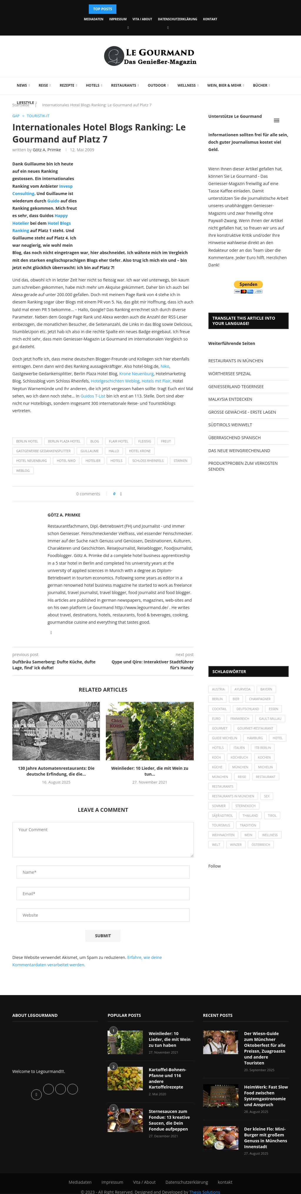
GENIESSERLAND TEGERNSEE (236, 386)
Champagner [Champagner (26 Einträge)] (261, 699)
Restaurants (123, 85)
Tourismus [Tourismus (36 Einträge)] (221, 830)
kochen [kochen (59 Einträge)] (218, 770)
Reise (43, 85)
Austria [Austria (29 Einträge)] (218, 689)
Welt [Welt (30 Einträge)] (216, 850)
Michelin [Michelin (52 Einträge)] (219, 780)
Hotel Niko (66, 461)
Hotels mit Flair (156, 381)
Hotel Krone (140, 451)
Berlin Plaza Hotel (64, 441)
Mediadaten (93, 19)
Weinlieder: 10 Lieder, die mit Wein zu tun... (149, 771)
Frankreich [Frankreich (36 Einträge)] (240, 719)
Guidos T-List (93, 396)
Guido (53, 201)
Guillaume (90, 451)
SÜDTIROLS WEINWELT (230, 424)
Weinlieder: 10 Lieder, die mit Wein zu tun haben (171, 1039)
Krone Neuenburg (136, 374)
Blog (95, 441)
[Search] (286, 120)
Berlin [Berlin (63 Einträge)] (217, 699)
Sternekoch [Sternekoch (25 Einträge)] (246, 810)
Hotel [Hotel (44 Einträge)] (217, 750)
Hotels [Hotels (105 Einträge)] (239, 750)
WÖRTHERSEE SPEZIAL (229, 373)
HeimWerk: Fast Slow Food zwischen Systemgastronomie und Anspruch (265, 1089)
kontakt (210, 19)
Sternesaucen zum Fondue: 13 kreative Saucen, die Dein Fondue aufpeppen (169, 1119)
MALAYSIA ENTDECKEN (230, 399)
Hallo (114, 451)
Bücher (260, 85)
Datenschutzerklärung (177, 19)
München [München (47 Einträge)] (264, 770)
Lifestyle (25, 102)
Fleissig (144, 441)
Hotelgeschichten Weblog (115, 381)
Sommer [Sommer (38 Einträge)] (219, 810)
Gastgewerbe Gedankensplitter (43, 451)
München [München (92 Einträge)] (246, 780)
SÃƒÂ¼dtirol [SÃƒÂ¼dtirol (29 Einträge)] (222, 820)
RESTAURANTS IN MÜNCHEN (235, 360)
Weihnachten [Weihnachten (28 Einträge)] (223, 840)
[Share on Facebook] (121, 494)
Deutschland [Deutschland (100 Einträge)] (248, 709)
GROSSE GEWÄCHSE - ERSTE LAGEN (242, 412)
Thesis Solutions (204, 1185)
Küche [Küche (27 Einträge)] (240, 770)
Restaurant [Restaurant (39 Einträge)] (222, 790)
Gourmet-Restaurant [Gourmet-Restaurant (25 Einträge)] (256, 730)
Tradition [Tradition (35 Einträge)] (249, 830)
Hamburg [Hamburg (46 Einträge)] (256, 740)
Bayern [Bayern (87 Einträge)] (268, 689)
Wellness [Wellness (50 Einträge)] (272, 840)
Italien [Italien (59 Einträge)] (260, 750)
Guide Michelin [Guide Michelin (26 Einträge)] (225, 740)
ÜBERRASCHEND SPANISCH (234, 437)
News (22, 85)
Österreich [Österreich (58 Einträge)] (262, 850)
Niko (164, 366)
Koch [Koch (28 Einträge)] (243, 760)
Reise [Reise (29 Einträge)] (268, 780)
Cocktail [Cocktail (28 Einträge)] (219, 709)
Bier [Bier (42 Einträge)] (236, 699)
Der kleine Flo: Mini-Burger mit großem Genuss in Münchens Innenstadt (265, 1131)
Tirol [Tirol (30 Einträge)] (274, 820)
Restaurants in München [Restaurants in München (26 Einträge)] (233, 800)
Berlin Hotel (27, 441)
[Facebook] (128, 27)
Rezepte (67, 85)
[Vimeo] (167, 27)
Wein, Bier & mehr (224, 85)
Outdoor (157, 85)
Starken (181, 461)
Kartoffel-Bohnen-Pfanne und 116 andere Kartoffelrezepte (167, 1077)
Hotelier (93, 461)
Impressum (118, 19)
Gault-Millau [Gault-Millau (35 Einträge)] (271, 719)
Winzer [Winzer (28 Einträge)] (237, 850)
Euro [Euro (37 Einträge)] (216, 719)
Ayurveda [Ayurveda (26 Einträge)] (243, 689)
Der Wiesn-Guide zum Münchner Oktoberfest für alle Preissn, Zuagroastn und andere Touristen (266, 1045)
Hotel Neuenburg (31, 461)
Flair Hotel (118, 441)
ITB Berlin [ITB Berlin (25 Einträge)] (220, 760)
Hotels (92, 85)
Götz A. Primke (47, 150)
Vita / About (142, 19)
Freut (166, 441)
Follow (214, 872)
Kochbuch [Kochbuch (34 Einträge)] (267, 760)
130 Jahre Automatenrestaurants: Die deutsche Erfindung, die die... (56, 771)
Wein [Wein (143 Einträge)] (249, 840)
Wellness (187, 85)
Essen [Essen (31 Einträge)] (275, 709)
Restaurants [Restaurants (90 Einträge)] (253, 790)
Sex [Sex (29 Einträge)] (268, 800)
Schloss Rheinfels (147, 461)
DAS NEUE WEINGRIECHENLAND (239, 450)
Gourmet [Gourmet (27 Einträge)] (220, 730)
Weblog (23, 470)
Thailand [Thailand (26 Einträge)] (251, 820)
